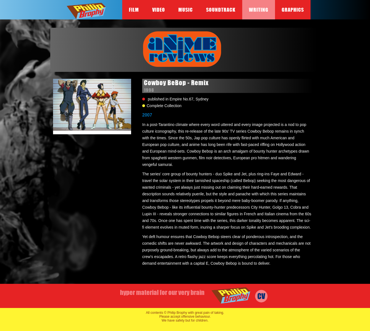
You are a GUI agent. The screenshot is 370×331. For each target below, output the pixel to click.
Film (134, 10)
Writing (258, 10)
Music (185, 10)
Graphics (293, 10)
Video (158, 10)
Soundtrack (221, 10)
